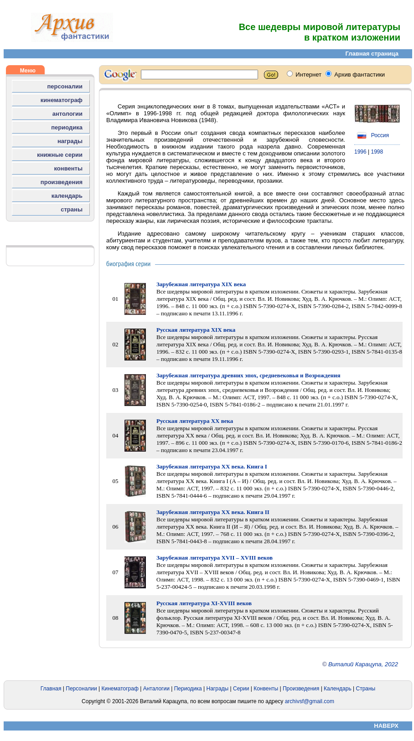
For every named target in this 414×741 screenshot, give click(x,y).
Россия (371, 135)
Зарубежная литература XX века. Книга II (212, 512)
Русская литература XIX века (195, 329)
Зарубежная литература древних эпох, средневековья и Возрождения (248, 375)
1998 (377, 152)
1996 (360, 152)
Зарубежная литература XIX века (201, 284)
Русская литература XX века (194, 420)
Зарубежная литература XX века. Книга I (211, 466)
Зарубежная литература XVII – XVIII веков (214, 557)
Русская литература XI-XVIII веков (204, 603)
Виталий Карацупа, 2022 (363, 664)
